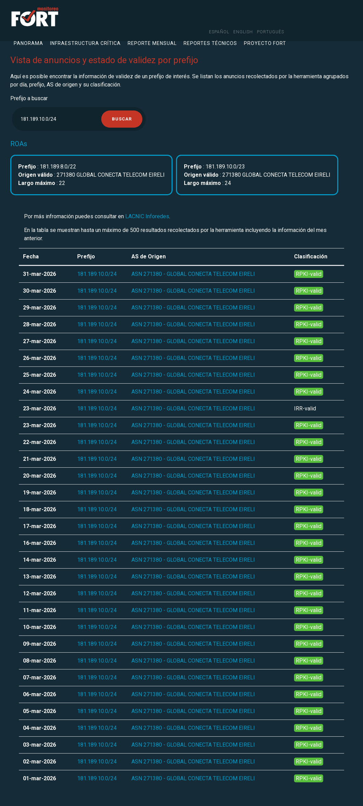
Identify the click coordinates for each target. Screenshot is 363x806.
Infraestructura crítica (85, 43)
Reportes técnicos (210, 43)
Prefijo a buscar (29, 98)
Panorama (28, 43)
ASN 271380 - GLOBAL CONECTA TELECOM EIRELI (193, 274)
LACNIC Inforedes (147, 216)
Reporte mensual (152, 43)
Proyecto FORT (265, 43)
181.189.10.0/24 (97, 274)
